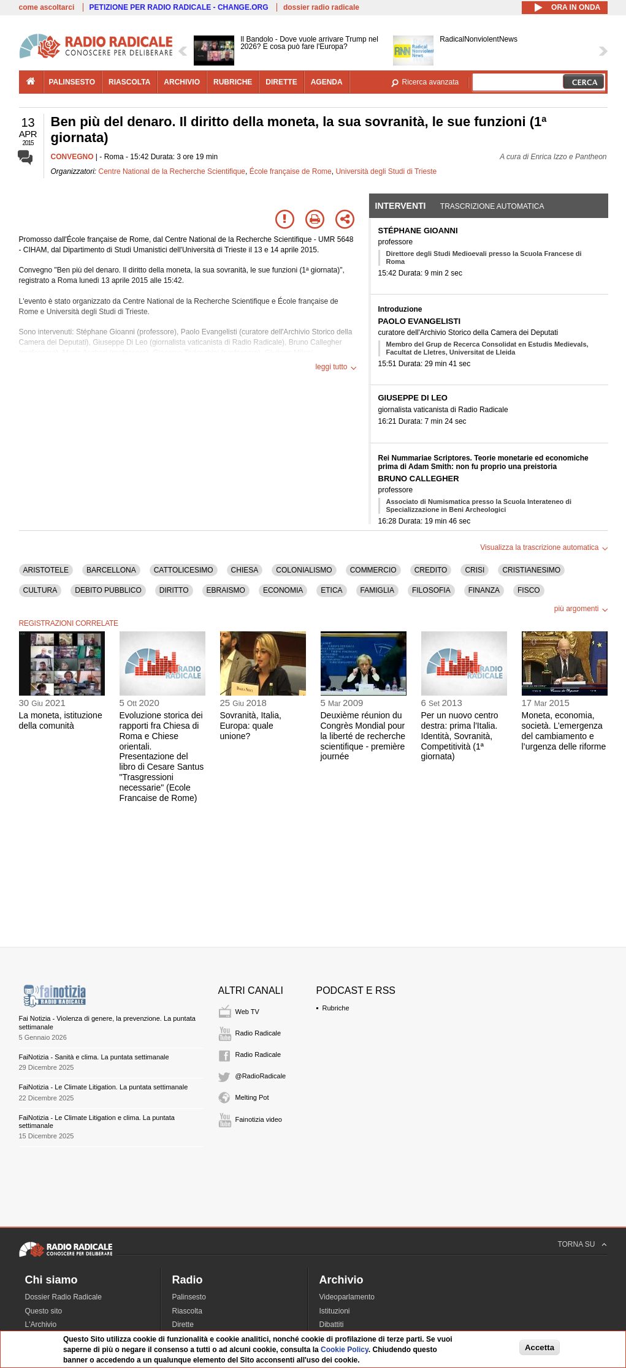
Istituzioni (334, 1311)
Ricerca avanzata (430, 82)
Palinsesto (189, 1297)
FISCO (528, 590)
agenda (327, 82)
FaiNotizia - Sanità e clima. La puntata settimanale (94, 1057)
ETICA (331, 590)
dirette (281, 82)
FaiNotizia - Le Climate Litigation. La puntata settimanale (103, 1087)
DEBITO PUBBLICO (108, 590)
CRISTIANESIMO (531, 570)
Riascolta (187, 1311)
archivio (182, 82)
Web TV (247, 1011)
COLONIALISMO (304, 570)
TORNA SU (576, 1244)
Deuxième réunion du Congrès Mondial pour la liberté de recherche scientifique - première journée (363, 735)
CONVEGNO (72, 156)
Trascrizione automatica (492, 206)
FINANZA (484, 590)
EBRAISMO (226, 590)
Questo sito (44, 1311)
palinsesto (72, 82)
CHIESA (245, 570)
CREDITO (431, 570)
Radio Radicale (258, 1033)
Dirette (183, 1324)
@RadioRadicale (260, 1076)
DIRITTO (174, 590)
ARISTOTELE (46, 570)
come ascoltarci (47, 7)
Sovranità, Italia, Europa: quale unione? (250, 725)
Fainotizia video (258, 1119)
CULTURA (40, 590)
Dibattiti (331, 1324)
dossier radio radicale (321, 7)
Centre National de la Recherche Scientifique (172, 171)
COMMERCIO (373, 570)
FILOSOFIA (431, 590)
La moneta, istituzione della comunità (60, 720)
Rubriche (336, 1008)
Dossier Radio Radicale (63, 1297)
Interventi (400, 206)
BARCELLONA (111, 570)
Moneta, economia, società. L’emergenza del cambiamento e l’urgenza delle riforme (564, 730)
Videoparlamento (347, 1297)
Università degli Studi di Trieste (386, 171)
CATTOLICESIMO (183, 570)
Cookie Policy (344, 1349)
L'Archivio (41, 1324)
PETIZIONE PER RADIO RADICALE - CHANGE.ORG (179, 7)
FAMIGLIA (377, 590)
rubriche (232, 82)
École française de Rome (291, 171)
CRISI (474, 570)
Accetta (539, 1347)
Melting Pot (252, 1097)
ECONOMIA (283, 590)
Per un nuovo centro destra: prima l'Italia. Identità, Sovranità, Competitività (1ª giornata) (459, 735)
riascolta (129, 82)
